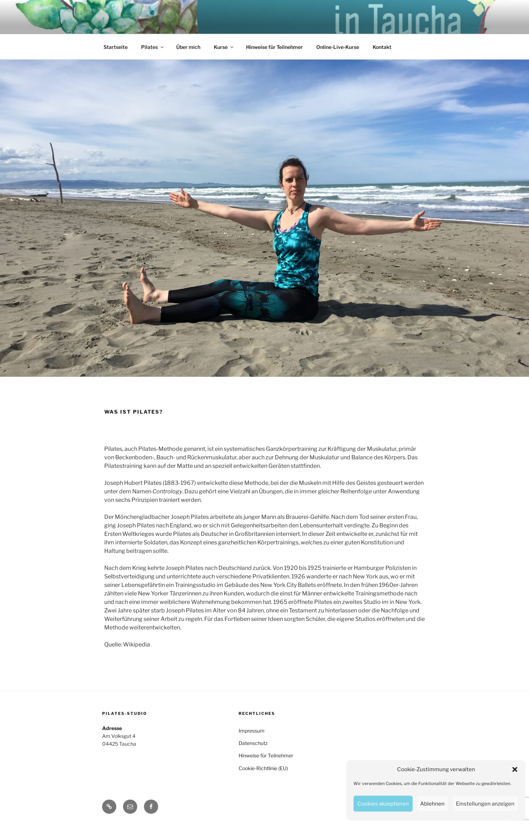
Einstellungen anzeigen (485, 804)
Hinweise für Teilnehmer (274, 47)
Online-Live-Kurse (337, 47)
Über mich (188, 47)
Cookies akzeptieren (383, 804)
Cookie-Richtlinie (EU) (263, 768)
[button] (514, 769)
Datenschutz (253, 743)
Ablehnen (432, 804)
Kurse (224, 47)
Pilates (153, 47)
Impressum (251, 731)
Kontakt (382, 47)
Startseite (116, 47)
